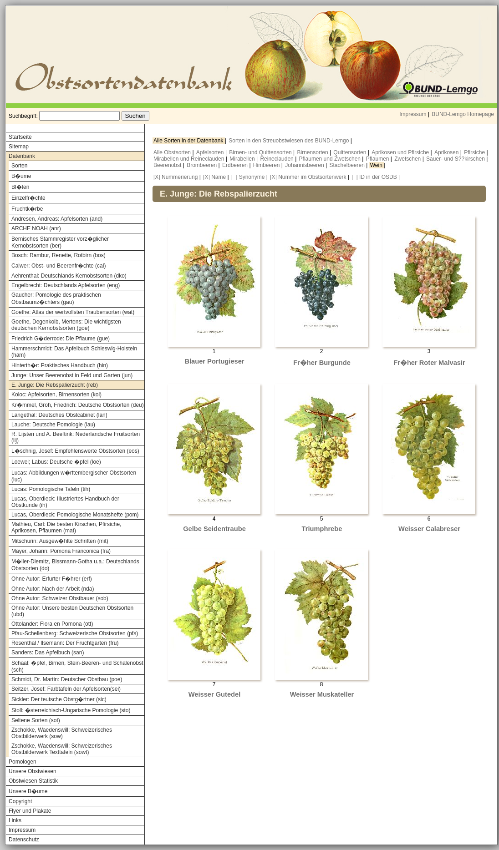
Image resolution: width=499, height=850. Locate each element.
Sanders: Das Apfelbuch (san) (47, 652)
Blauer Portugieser (214, 361)
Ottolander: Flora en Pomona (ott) (52, 624)
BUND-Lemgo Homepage (463, 114)
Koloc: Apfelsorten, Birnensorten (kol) (56, 394)
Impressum (412, 114)
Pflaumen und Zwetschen (330, 159)
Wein (377, 165)
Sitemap (19, 146)
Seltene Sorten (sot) (35, 720)
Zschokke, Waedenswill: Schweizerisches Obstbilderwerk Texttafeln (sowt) (61, 749)
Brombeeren (202, 165)
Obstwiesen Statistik (33, 781)
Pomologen (22, 762)
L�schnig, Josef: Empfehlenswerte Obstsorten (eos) (75, 451)
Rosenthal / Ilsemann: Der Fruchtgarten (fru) (64, 643)
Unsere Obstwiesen (32, 771)
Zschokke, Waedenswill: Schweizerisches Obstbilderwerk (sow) (61, 733)
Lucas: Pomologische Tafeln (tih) (50, 489)
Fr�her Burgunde (322, 362)
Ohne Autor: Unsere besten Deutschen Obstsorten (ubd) (72, 611)
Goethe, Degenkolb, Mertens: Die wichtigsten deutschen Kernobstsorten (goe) (66, 325)
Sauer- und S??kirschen (456, 159)
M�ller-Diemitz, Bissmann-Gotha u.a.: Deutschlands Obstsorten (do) (75, 565)
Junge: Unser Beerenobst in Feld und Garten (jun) (71, 375)
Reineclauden (277, 159)
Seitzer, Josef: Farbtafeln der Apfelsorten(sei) (66, 689)
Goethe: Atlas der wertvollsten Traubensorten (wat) (72, 312)
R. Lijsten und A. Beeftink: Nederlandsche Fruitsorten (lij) (75, 437)
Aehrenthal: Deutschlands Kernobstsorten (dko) (69, 276)
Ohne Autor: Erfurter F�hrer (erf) (51, 579)
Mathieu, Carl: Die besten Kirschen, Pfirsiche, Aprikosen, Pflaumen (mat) (66, 527)
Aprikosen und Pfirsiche (401, 152)
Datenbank (22, 156)
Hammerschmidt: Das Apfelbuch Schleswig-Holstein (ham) (74, 351)
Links (15, 820)
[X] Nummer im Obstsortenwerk (308, 177)
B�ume (21, 176)
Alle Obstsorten (172, 152)
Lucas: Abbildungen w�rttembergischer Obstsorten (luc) (73, 476)
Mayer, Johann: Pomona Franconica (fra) (61, 551)
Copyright (20, 801)
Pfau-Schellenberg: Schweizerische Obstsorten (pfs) (74, 633)
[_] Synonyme (248, 177)
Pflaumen (378, 159)
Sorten (19, 165)
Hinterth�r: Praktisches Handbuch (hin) (59, 365)
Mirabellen (242, 159)
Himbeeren (267, 165)
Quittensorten (350, 152)
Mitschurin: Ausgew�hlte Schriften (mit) (59, 541)
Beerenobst (168, 165)
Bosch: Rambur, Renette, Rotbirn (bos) (58, 255)
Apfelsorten (210, 152)
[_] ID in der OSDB (374, 177)
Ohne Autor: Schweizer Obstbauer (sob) (59, 598)
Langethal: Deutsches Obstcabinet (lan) (59, 415)
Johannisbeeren (305, 165)
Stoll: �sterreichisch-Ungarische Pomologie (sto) (70, 710)
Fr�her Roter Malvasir (429, 362)
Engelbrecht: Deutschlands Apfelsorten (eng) (65, 285)
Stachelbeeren (348, 165)
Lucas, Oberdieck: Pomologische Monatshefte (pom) (74, 514)
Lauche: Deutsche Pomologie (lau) (53, 424)
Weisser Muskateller (322, 694)
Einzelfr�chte (28, 198)
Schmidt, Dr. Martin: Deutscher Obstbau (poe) (66, 679)
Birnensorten (313, 152)
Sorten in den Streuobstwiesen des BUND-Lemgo (289, 140)
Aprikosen (447, 152)
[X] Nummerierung (175, 177)
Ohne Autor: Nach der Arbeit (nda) (52, 589)
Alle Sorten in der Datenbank (189, 140)
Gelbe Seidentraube (214, 528)
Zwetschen (408, 159)
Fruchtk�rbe (27, 209)
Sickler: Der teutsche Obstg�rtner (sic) (59, 699)
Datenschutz (24, 839)
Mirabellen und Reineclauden (189, 159)
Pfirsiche (475, 152)
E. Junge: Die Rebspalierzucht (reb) (54, 385)
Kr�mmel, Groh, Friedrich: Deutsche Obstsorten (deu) (77, 405)
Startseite (20, 137)
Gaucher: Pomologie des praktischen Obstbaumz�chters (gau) (56, 298)
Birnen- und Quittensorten (261, 152)
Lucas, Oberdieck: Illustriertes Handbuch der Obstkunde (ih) (65, 502)
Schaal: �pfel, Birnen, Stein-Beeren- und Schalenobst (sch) (77, 666)
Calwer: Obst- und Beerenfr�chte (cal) (58, 266)
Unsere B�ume (28, 791)
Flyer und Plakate (30, 811)
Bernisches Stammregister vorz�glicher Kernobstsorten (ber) (60, 242)
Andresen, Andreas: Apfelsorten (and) (56, 219)
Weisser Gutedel (214, 694)
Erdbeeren (235, 165)
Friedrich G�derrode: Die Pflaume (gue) (60, 338)
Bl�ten (20, 187)
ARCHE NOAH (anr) (36, 228)
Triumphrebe (322, 528)
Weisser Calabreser (429, 528)
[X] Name (214, 177)
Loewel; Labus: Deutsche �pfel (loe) (56, 462)
